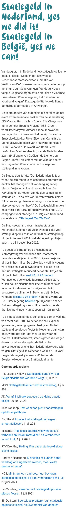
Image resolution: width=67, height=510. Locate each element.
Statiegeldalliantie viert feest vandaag (32, 385)
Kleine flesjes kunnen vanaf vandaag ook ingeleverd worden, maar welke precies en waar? (31, 462)
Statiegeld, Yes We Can (34, 218)
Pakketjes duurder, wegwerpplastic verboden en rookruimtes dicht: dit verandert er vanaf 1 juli (30, 435)
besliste (29, 301)
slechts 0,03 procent (25, 296)
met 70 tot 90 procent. (40, 275)
